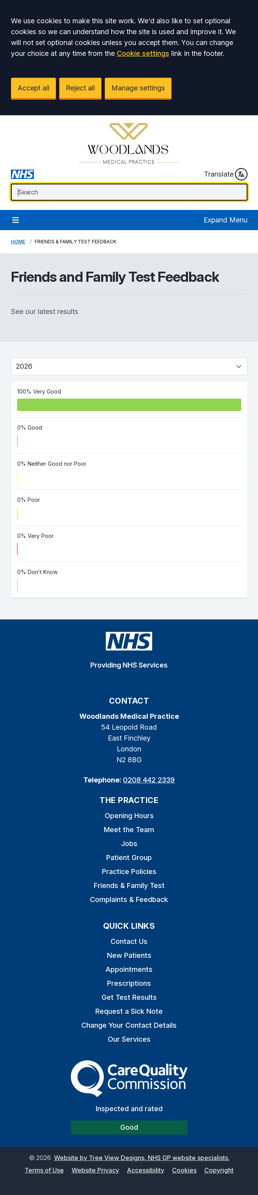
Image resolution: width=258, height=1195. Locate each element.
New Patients (129, 955)
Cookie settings (143, 53)
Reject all (80, 88)
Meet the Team (129, 830)
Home (18, 242)
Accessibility (145, 1170)
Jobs (129, 843)
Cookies (184, 1170)
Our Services (129, 1039)
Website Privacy (95, 1170)
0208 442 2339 (149, 780)
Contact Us (129, 941)
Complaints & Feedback (129, 899)
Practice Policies (129, 871)
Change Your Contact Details (129, 1025)
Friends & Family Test (129, 885)
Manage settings (138, 88)
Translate (225, 174)
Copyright (218, 1170)
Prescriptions (129, 983)
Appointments (129, 969)
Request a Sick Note (129, 1011)
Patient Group (129, 857)
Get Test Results (129, 997)
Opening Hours (129, 816)
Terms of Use (44, 1170)
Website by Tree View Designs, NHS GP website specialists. (142, 1158)
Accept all (33, 88)
